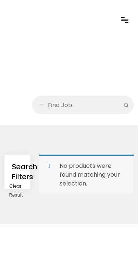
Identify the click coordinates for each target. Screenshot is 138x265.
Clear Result (16, 190)
